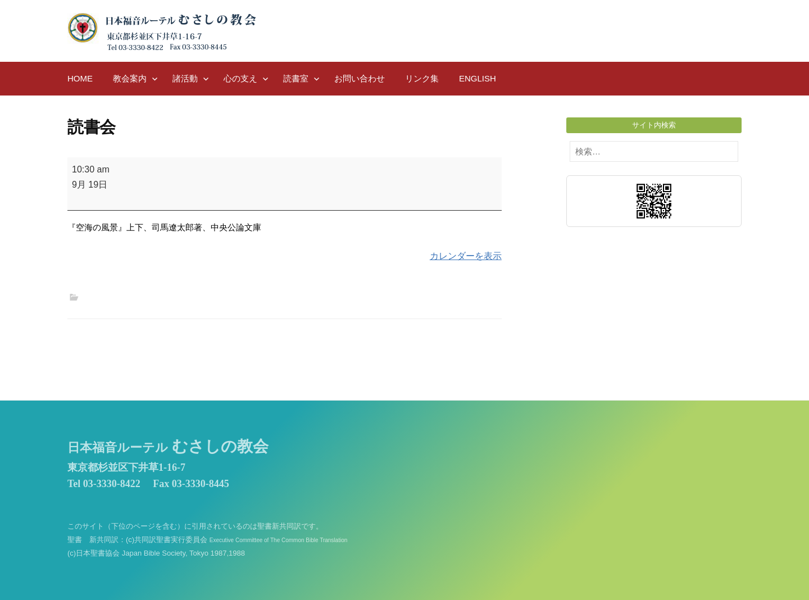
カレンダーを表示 (466, 256)
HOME (80, 78)
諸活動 (185, 78)
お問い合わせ (359, 78)
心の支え (240, 78)
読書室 (295, 78)
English (477, 78)
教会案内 (130, 78)
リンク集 (422, 78)
